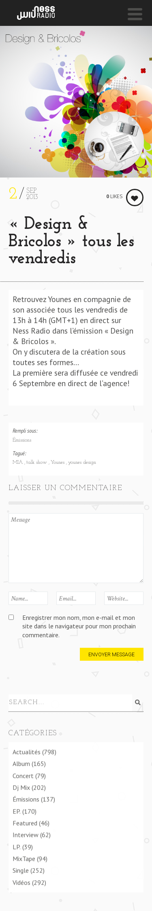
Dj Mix (21, 787)
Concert (23, 775)
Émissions (22, 440)
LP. (17, 846)
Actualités (27, 752)
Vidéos (21, 882)
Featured (25, 823)
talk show (37, 462)
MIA (18, 462)
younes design (82, 462)
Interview (26, 835)
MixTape (24, 858)
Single (21, 870)
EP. (17, 811)
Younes (58, 462)
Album (21, 763)
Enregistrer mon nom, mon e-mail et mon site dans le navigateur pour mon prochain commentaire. (79, 626)
